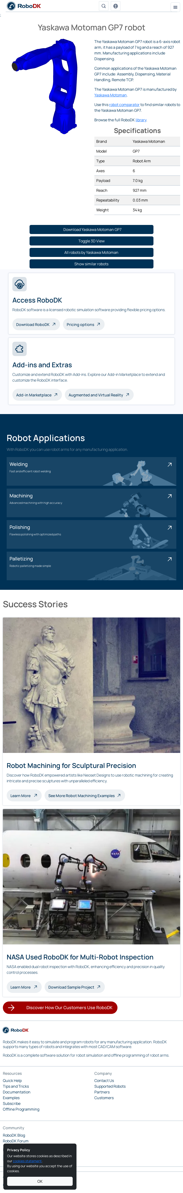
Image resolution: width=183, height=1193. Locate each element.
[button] (115, 6)
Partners (102, 1092)
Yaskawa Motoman (110, 95)
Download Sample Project (71, 987)
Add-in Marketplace (33, 395)
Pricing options (80, 324)
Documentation (16, 1092)
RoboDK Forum (16, 1141)
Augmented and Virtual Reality (96, 395)
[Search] (103, 6)
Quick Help (12, 1080)
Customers (104, 1097)
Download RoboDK (33, 324)
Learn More (26, 795)
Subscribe (11, 1103)
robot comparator (124, 104)
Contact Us (104, 1080)
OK (40, 1181)
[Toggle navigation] (175, 7)
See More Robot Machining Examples (81, 795)
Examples (11, 1097)
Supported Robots (110, 1086)
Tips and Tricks (16, 1086)
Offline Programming (21, 1109)
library (141, 119)
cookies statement (27, 1161)
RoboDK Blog (14, 1135)
